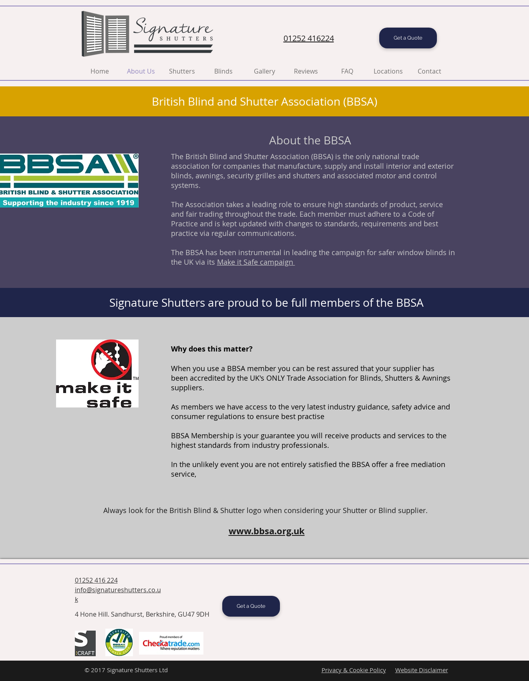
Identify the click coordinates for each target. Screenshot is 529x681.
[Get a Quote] (408, 38)
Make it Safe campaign (256, 262)
